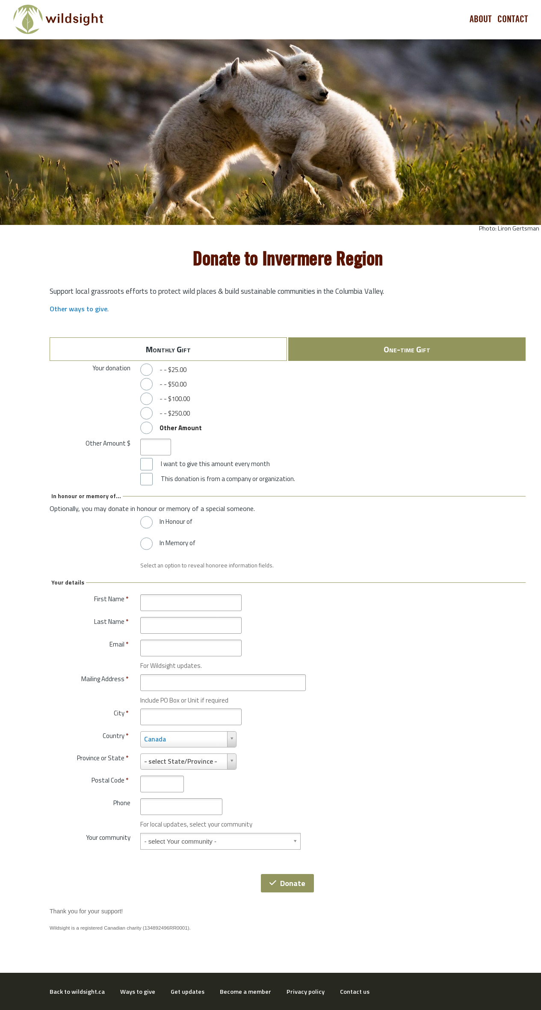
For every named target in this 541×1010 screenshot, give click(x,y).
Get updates (187, 991)
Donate (287, 883)
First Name (111, 599)
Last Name (111, 621)
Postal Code (110, 780)
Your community (108, 837)
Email (118, 644)
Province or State (102, 758)
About (481, 19)
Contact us (355, 991)
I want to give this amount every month (215, 464)
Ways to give (137, 991)
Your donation (111, 368)
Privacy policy (306, 991)
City (121, 713)
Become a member (245, 991)
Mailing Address (104, 679)
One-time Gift (407, 349)
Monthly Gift (168, 349)
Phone (121, 803)
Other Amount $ (108, 443)
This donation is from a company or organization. (228, 479)
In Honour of (176, 521)
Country (115, 736)
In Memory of (177, 543)
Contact (512, 19)
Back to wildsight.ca (77, 991)
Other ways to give (78, 309)
